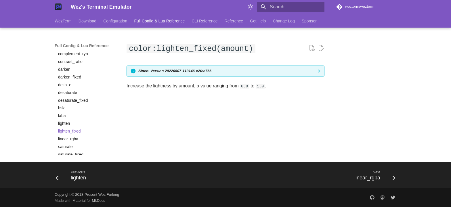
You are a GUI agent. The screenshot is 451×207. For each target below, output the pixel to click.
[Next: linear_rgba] (373, 177)
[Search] (290, 7)
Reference (234, 21)
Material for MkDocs (88, 200)
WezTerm (63, 21)
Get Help (258, 21)
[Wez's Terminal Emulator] (58, 7)
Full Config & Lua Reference (159, 21)
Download (87, 21)
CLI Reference (204, 21)
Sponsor (309, 21)
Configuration (115, 21)
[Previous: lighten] (72, 177)
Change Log (284, 21)
